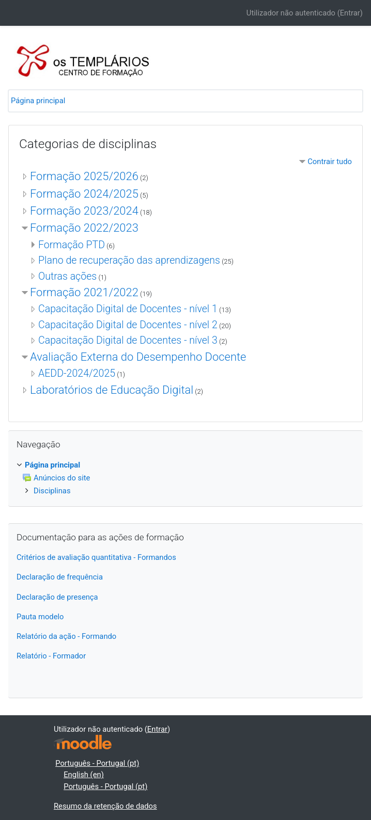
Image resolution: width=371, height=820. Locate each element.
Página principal (38, 100)
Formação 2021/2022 (84, 292)
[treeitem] (185, 465)
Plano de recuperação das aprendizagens (129, 260)
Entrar (350, 13)
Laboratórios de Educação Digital (111, 389)
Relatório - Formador (51, 656)
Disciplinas (52, 490)
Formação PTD (71, 245)
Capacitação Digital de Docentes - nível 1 (128, 309)
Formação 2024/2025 (84, 193)
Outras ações (67, 276)
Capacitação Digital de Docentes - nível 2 (128, 325)
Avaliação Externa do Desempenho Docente (138, 356)
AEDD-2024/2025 (76, 373)
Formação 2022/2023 (84, 227)
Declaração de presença (57, 597)
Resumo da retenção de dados (105, 806)
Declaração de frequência (60, 577)
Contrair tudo (329, 161)
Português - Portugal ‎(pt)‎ (97, 763)
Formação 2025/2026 (84, 176)
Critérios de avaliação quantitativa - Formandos (96, 557)
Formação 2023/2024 (84, 210)
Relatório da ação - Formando (66, 636)
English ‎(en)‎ (84, 774)
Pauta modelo (40, 616)
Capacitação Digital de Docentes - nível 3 (128, 340)
